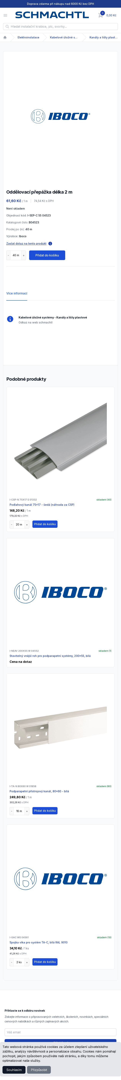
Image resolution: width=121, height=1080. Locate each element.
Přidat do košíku (47, 255)
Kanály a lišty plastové (104, 37)
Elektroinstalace (28, 37)
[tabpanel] (60, 116)
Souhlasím (14, 1070)
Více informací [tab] (16, 293)
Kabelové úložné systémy (64, 37)
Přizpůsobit (39, 1070)
